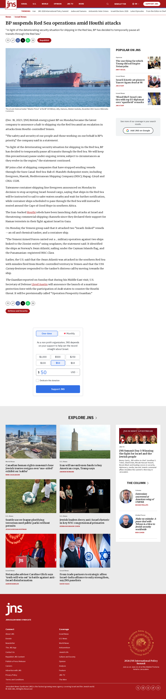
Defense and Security (17, 311)
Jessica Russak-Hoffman (16, 529)
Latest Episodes (137, 11)
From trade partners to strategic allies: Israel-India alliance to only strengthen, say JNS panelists (84, 577)
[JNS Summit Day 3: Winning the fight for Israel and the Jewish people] (138, 436)
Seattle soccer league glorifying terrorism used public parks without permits (28, 522)
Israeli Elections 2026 (119, 11)
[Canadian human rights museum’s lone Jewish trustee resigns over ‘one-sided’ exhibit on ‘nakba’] (31, 442)
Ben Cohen (139, 532)
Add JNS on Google (138, 130)
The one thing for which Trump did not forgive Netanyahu (129, 64)
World (45, 4)
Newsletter (120, 4)
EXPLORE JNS (83, 417)
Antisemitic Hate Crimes (99, 11)
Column (138, 490)
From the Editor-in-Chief (156, 11)
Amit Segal (120, 69)
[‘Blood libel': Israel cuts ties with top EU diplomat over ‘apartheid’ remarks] (154, 98)
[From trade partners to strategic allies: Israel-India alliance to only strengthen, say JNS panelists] (85, 551)
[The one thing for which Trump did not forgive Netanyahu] (154, 62)
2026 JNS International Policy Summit (141, 662)
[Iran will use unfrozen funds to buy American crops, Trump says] (85, 442)
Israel (24, 4)
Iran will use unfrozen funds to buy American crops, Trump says (81, 467)
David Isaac (65, 584)
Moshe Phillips (141, 505)
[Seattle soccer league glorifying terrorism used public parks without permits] (31, 496)
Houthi (31, 212)
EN (136, 4)
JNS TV (70, 4)
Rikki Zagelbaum (13, 475)
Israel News (20, 16)
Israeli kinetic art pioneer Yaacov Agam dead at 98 (130, 81)
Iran (34, 11)
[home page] (11, 4)
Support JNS (152, 4)
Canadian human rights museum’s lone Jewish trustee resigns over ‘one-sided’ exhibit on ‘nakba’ (30, 468)
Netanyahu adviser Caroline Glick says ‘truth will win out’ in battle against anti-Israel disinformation (31, 577)
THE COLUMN (138, 483)
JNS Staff (120, 86)
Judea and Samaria (78, 11)
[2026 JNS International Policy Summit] (140, 642)
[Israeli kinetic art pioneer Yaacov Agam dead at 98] (154, 81)
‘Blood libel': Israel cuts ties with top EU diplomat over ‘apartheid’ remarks (130, 99)
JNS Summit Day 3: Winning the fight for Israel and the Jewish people (136, 453)
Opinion (57, 4)
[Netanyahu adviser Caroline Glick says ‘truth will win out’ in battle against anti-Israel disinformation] (31, 551)
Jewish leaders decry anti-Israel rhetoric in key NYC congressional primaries (84, 521)
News (8, 16)
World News (10, 461)
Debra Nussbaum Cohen (70, 526)
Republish (44, 40)
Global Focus (140, 515)
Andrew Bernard (67, 472)
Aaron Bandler (12, 584)
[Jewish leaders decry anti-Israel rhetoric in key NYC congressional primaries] (85, 496)
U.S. (34, 4)
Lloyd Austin (40, 284)
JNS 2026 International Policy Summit (53, 11)
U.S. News (63, 461)
